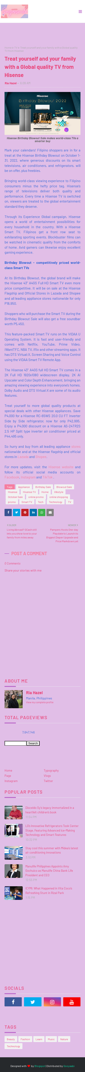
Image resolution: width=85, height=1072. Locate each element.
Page (8, 775)
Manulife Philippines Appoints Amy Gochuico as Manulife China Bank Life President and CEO (49, 870)
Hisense (12, 491)
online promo (36, 496)
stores (75, 446)
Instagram (28, 477)
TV (15, 47)
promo (12, 501)
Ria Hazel (11, 83)
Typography (51, 770)
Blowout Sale (64, 486)
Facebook (12, 477)
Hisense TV (29, 491)
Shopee (40, 457)
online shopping (58, 496)
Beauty (11, 1039)
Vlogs (47, 775)
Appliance (24, 486)
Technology (55, 501)
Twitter (48, 781)
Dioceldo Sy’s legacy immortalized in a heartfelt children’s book (49, 810)
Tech (40, 501)
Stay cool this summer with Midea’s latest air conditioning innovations (51, 850)
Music (51, 1039)
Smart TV (27, 501)
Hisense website (61, 467)
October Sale (15, 496)
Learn (39, 1039)
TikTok (47, 477)
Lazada (23, 457)
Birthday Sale (43, 486)
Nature (64, 1039)
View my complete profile (39, 702)
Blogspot (39, 1065)
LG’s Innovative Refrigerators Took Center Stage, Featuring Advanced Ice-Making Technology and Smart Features (52, 830)
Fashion (25, 1039)
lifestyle (58, 491)
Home (8, 47)
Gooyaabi (69, 1065)
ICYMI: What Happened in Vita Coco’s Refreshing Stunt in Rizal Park (48, 890)
